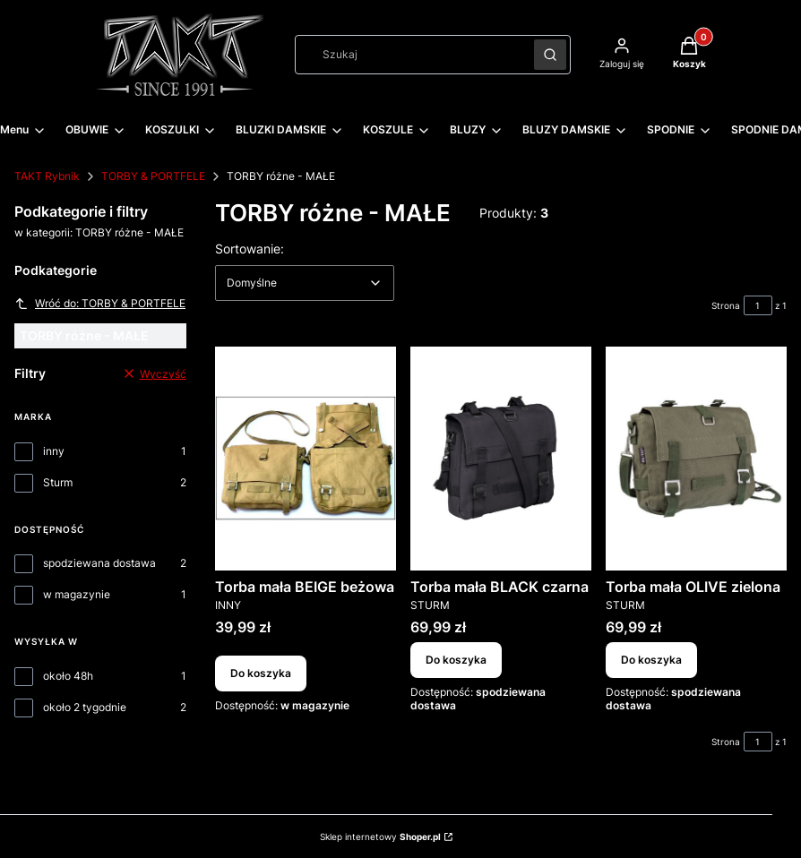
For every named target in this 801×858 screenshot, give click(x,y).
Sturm (58, 482)
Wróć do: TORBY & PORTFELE (99, 303)
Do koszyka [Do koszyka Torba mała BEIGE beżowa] (260, 674)
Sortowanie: (249, 248)
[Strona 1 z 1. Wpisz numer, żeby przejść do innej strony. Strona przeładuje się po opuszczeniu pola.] (758, 305)
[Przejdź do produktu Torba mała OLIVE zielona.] (696, 459)
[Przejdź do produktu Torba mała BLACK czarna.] (500, 459)
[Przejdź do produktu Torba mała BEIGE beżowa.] (305, 459)
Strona (725, 305)
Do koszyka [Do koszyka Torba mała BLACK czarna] (456, 660)
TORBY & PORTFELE (153, 176)
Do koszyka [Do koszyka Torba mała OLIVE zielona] (651, 660)
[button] (550, 54)
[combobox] (409, 54)
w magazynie (76, 594)
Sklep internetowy (380, 836)
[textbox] (304, 283)
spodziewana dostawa (99, 563)
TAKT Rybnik (47, 176)
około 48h (68, 675)
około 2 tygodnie (84, 707)
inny (54, 451)
